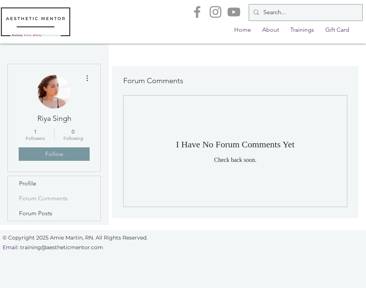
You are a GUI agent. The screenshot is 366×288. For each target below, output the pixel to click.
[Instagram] (215, 12)
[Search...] (305, 12)
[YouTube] (234, 12)
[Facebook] (197, 12)
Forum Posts (35, 213)
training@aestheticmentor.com (61, 247)
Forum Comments (43, 198)
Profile (27, 183)
